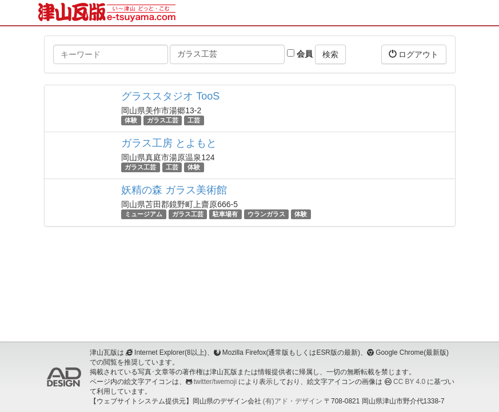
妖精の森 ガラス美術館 (174, 190)
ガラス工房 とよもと (169, 143)
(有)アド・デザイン (292, 401)
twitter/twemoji (215, 382)
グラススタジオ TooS (170, 96)
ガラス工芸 (162, 120)
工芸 (193, 120)
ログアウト (414, 54)
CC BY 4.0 (409, 382)
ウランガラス (266, 214)
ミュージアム (143, 214)
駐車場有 (225, 214)
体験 (131, 120)
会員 (300, 53)
